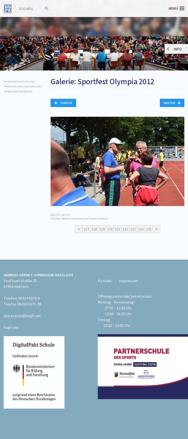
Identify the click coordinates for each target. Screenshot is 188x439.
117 (86, 229)
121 (117, 229)
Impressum (128, 280)
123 (133, 229)
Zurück (63, 103)
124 (140, 229)
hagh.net (11, 327)
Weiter (172, 103)
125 (148, 229)
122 (125, 229)
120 (109, 229)
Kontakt (105, 280)
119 (102, 229)
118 (94, 229)
